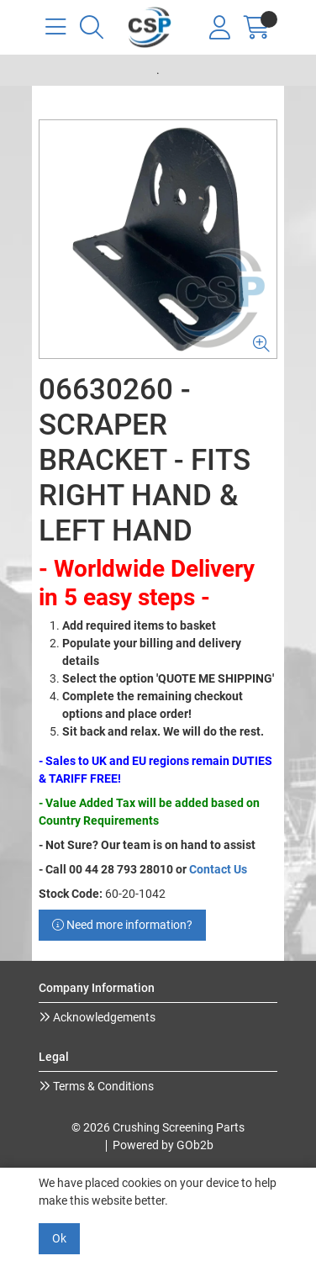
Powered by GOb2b (163, 1145)
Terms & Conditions (102, 1086)
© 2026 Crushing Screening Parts (158, 1127)
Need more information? (122, 924)
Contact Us (218, 869)
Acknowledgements (102, 1017)
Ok (59, 1238)
